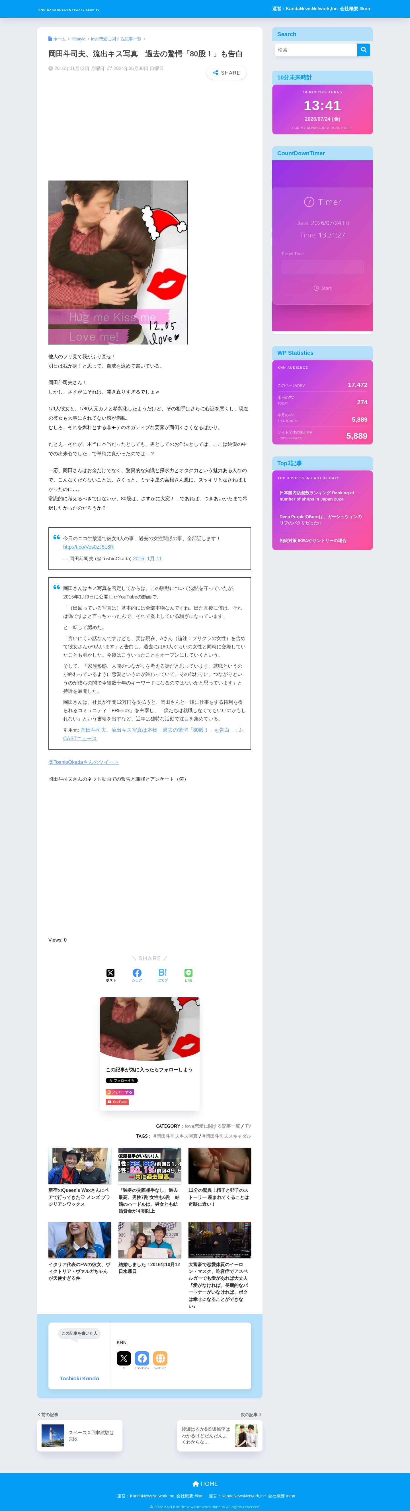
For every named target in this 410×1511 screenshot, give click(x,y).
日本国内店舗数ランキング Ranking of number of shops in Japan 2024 (317, 496)
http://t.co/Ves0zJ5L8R (87, 547)
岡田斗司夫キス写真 (177, 1134)
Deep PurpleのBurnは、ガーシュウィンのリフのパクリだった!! (321, 520)
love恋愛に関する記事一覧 (212, 1124)
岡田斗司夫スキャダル (228, 1134)
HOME (205, 1482)
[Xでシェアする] (111, 974)
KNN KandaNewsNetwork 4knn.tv (95, 9)
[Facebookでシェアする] (137, 974)
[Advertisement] (149, 129)
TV (248, 1124)
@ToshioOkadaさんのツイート (82, 761)
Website (160, 1366)
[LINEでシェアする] (188, 974)
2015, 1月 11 (147, 558)
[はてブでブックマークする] (162, 974)
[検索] (363, 50)
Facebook (142, 1366)
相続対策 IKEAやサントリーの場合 (313, 540)
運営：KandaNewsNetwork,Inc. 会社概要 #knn (321, 8)
